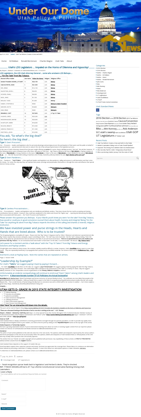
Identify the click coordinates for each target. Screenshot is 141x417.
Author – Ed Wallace (103, 75)
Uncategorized (101, 93)
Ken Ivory (131, 126)
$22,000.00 (10, 153)
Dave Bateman (109, 123)
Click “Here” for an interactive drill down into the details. (24, 305)
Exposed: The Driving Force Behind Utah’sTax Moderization (115, 147)
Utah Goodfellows (102, 97)
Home (4, 61)
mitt (103, 129)
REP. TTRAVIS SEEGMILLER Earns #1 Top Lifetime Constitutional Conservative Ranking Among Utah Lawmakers (42, 368)
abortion (98, 121)
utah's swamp (107, 132)
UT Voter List (119, 136)
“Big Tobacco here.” (84, 240)
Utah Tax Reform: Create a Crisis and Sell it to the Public (114, 143)
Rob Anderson (101, 91)
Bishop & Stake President (59, 104)
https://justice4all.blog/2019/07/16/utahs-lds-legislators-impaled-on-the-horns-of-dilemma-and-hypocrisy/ (57, 308)
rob (122, 129)
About (69, 61)
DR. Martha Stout (9, 278)
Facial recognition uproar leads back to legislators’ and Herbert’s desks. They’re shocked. (38, 364)
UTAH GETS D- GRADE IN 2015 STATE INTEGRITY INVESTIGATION (40, 289)
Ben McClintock (104, 121)
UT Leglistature (102, 95)
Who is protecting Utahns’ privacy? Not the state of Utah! (115, 152)
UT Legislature (105, 135)
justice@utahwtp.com (67, 315)
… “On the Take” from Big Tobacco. (14, 75)
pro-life (119, 129)
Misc (98, 84)
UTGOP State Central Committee (107, 102)
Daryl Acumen (100, 123)
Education (116, 123)
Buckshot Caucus (113, 121)
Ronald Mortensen (29, 61)
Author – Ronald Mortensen (105, 79)
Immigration (100, 126)
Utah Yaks (59, 61)
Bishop (53, 82)
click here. (83, 348)
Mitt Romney (101, 86)
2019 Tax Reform (132, 118)
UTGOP (99, 100)
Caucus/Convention (128, 121)
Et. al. (1, 155)
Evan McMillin (123, 123)
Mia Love (136, 126)
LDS (46, 116)
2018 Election (101, 70)
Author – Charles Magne (104, 73)
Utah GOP (132, 132)
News (99, 88)
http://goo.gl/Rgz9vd (19, 316)
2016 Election (101, 68)
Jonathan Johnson (121, 126)
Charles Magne (46, 61)
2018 (111, 118)
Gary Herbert (132, 123)
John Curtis (100, 82)
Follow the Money (37, 78)
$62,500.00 (39, 153)
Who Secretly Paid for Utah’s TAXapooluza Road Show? (114, 150)
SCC (98, 132)
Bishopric (53, 107)
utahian (20, 356)
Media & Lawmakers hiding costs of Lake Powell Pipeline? (115, 145)
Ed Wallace (13, 61)
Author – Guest (101, 77)
